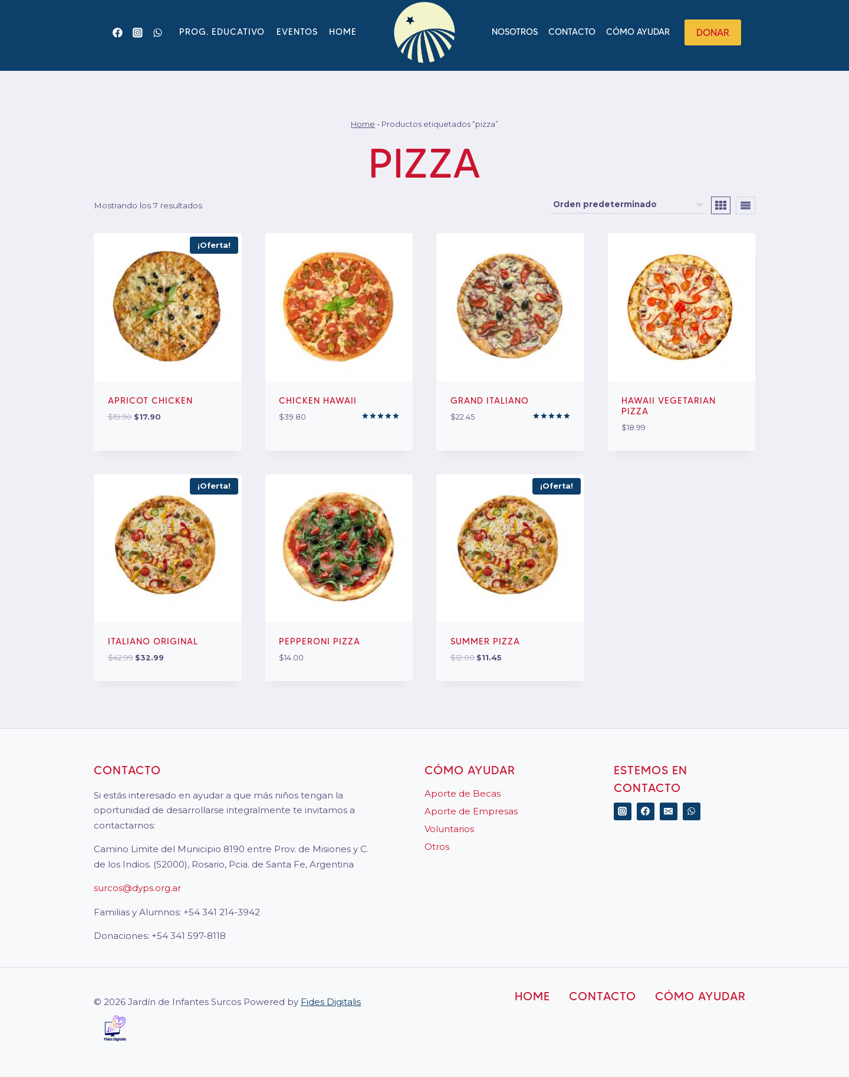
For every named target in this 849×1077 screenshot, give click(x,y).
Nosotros (515, 32)
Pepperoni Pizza (319, 641)
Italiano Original (153, 641)
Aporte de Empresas (471, 811)
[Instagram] (137, 32)
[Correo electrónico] (668, 811)
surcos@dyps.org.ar (137, 887)
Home (343, 32)
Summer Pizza (485, 641)
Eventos (297, 32)
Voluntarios (449, 828)
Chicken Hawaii (318, 400)
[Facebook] (117, 32)
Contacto (571, 32)
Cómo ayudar (638, 32)
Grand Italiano (489, 400)
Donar (712, 32)
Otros (436, 846)
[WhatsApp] (157, 32)
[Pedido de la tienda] (627, 205)
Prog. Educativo (222, 32)
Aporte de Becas (462, 793)
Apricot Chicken (150, 400)
